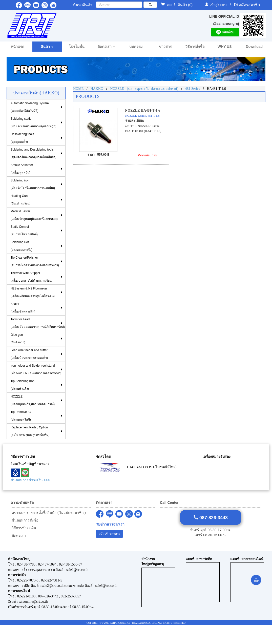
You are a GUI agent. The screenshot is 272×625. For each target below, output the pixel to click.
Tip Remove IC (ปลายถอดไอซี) (21, 415)
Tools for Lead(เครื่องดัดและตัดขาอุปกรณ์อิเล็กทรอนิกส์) (38, 323)
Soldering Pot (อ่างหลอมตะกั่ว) (21, 246)
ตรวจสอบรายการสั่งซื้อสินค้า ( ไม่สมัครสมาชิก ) (48, 513)
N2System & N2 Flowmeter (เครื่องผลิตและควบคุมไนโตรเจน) (33, 292)
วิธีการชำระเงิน (23, 528)
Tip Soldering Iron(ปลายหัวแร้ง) (22, 384)
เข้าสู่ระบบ (219, 5)
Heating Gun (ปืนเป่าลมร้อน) (21, 199)
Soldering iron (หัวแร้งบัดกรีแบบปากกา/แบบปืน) (33, 184)
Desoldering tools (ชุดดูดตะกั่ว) (22, 137)
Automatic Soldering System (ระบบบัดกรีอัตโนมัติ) (30, 107)
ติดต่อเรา (18, 535)
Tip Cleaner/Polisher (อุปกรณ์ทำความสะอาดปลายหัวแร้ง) (35, 261)
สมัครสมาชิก (249, 5)
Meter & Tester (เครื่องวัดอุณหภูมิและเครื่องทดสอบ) (34, 215)
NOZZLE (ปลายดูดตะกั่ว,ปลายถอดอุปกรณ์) (33, 400)
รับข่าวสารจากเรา (110, 524)
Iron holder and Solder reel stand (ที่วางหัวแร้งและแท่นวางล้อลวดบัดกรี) (36, 369)
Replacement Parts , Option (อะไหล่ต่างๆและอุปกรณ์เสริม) (30, 431)
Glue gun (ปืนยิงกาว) (18, 338)
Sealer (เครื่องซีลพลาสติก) (23, 307)
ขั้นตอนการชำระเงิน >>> (30, 480)
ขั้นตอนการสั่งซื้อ (24, 520)
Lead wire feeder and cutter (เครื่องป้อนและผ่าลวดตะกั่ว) (29, 354)
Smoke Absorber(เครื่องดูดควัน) (22, 168)
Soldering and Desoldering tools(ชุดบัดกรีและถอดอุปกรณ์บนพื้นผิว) (33, 153)
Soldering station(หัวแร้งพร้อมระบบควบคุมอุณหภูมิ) (33, 122)
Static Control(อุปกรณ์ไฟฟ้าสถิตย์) (24, 230)
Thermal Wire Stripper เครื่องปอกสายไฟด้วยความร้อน (31, 276)
